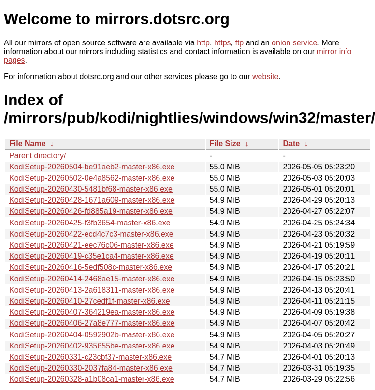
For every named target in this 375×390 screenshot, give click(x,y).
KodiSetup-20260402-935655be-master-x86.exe (91, 346)
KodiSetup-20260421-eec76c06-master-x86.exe (91, 245)
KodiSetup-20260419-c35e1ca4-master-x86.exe (91, 256)
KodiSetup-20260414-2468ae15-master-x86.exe (91, 279)
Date (291, 143)
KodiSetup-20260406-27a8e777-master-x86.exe (91, 323)
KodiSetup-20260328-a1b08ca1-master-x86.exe (91, 379)
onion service (294, 43)
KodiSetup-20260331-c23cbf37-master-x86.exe (90, 357)
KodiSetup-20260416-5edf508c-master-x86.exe (90, 267)
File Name (27, 143)
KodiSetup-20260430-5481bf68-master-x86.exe (91, 189)
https (222, 43)
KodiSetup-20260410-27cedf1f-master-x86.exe (89, 301)
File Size (225, 143)
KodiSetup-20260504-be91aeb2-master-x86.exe (91, 167)
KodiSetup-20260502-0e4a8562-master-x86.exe (91, 178)
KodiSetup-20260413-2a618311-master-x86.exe (91, 290)
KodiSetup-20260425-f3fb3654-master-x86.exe (90, 223)
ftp (239, 43)
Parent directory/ (37, 156)
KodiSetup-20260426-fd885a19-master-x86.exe (91, 211)
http (203, 43)
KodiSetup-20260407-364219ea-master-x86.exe (91, 312)
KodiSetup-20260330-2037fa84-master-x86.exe (91, 368)
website (265, 76)
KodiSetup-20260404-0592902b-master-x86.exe (91, 335)
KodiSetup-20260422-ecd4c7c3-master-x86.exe (91, 234)
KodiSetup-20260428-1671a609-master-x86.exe (91, 200)
